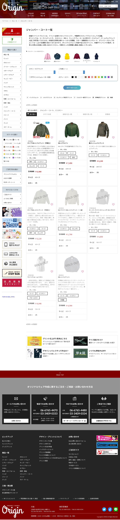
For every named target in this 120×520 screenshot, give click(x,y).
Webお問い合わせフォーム (77, 441)
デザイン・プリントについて (50, 436)
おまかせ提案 (8, 178)
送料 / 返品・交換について (77, 460)
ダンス (62, 153)
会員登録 (77, 6)
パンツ (6, 119)
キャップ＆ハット (9, 87)
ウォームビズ (33, 298)
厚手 (31, 162)
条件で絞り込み (72, 88)
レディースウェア (9, 75)
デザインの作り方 (45, 444)
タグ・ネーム (8, 127)
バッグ (6, 83)
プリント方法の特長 (45, 447)
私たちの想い (6, 441)
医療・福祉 (7, 103)
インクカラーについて (46, 449)
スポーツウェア (8, 71)
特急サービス (73, 463)
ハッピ (6, 107)
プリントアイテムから (10, 174)
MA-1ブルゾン (72, 142)
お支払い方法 (73, 457)
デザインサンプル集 (45, 441)
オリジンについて (9, 498)
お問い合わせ (8, 202)
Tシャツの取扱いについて (47, 455)
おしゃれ (32, 166)
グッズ (6, 123)
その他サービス (74, 465)
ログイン (86, 6)
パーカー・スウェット (10, 66)
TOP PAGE (5, 21)
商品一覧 (14, 21)
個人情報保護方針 (49, 498)
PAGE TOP (60, 375)
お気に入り (67, 6)
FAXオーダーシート (9, 182)
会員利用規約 (94, 498)
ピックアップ (7, 436)
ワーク (42, 166)
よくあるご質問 (8, 198)
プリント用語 (43, 461)
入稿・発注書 (7, 485)
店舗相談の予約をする (103, 421)
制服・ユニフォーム (9, 99)
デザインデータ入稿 (8, 490)
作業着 (62, 300)
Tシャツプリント (7, 444)
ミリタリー (41, 162)
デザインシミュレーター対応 (40, 77)
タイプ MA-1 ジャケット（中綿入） (41, 142)
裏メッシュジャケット (103, 142)
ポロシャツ (7, 62)
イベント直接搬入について (77, 468)
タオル (6, 91)
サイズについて (74, 454)
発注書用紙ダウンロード (10, 493)
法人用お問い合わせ (75, 444)
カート (95, 6)
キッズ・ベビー (8, 79)
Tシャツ (6, 58)
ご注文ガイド (8, 194)
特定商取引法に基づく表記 (29, 498)
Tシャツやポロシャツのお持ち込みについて (53, 458)
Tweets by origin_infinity (8, 297)
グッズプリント (7, 447)
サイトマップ (64, 498)
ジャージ (6, 115)
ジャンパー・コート (9, 111)
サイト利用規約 (79, 498)
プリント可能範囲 (45, 452)
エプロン (6, 95)
